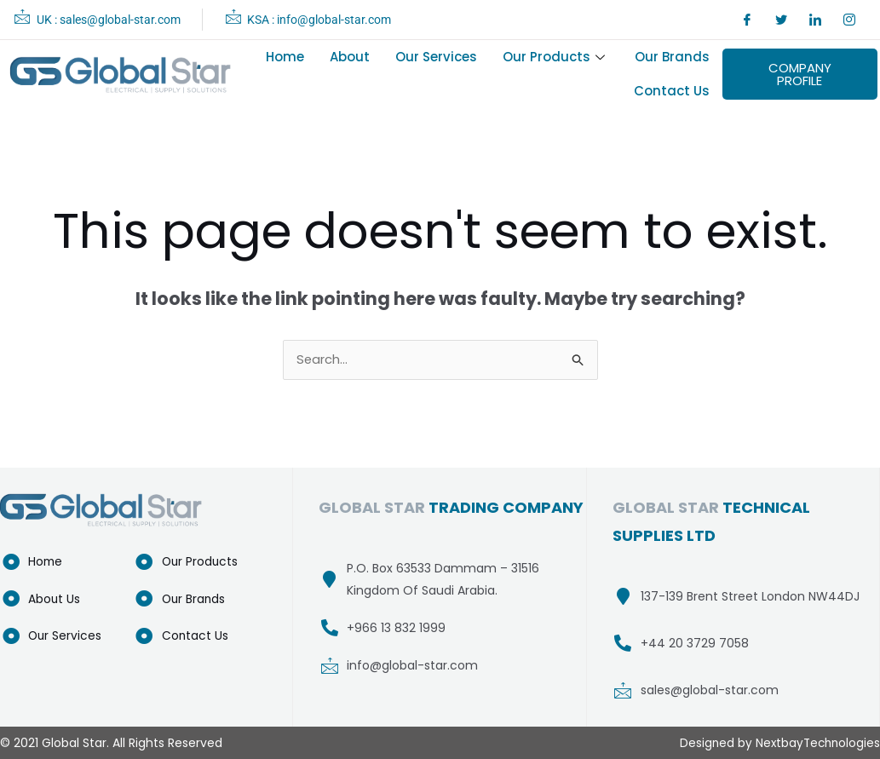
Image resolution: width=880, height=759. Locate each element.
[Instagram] (849, 19)
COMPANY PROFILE (799, 74)
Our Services (436, 57)
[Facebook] (747, 19)
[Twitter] (781, 19)
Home (285, 57)
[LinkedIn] (815, 19)
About (350, 57)
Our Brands (672, 57)
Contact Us (672, 91)
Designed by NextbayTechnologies (777, 742)
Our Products (556, 57)
